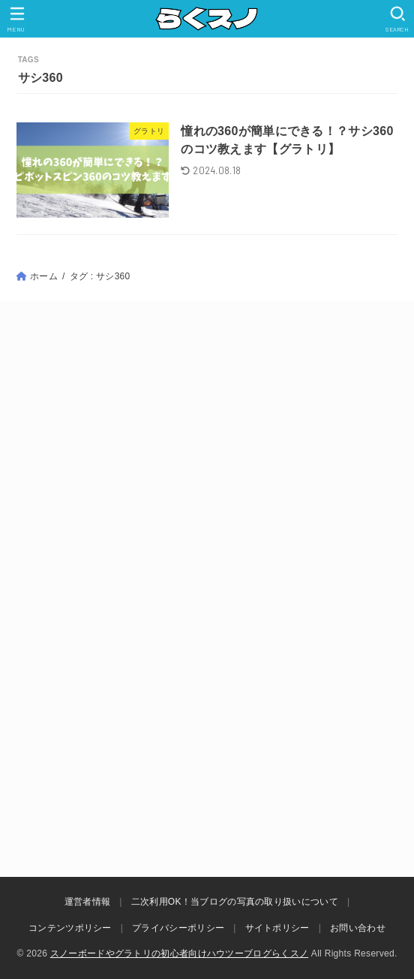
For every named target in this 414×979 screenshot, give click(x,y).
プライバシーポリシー (178, 928)
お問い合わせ (358, 928)
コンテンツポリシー (70, 928)
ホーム (44, 276)
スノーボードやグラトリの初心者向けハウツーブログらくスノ (179, 953)
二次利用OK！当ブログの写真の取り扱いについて (234, 901)
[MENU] (17, 19)
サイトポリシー (277, 928)
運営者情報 (87, 901)
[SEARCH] (397, 19)
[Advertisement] (207, 462)
